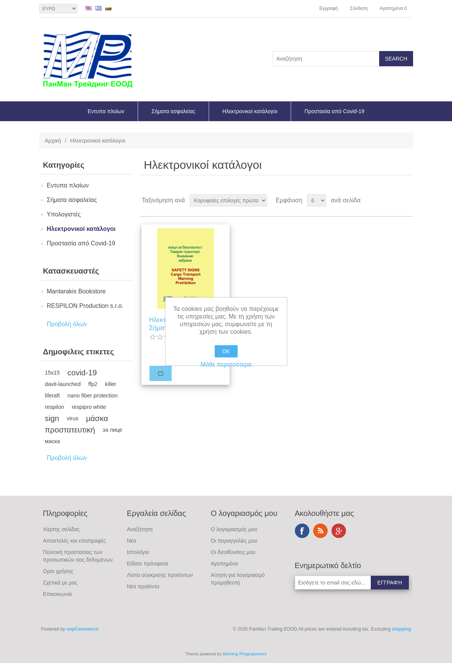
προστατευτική (70, 430)
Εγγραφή (328, 8)
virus (72, 418)
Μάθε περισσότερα (225, 364)
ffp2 (92, 384)
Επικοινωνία (57, 594)
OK (226, 351)
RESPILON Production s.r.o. (85, 306)
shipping (401, 629)
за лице (112, 430)
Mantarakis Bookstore (76, 291)
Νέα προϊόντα (143, 586)
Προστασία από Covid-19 (334, 111)
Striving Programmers (244, 654)
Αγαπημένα (224, 564)
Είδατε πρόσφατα (148, 564)
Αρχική (53, 141)
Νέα (131, 541)
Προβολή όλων (67, 324)
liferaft (52, 395)
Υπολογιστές (64, 214)
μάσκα (97, 418)
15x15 (52, 373)
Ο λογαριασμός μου (234, 529)
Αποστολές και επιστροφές (74, 541)
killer (110, 384)
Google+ (338, 531)
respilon (54, 407)
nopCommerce (82, 629)
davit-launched (63, 384)
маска (52, 441)
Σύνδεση (358, 8)
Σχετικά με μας (60, 583)
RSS (320, 531)
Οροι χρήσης (58, 571)
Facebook (302, 531)
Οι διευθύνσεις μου (233, 552)
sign (52, 418)
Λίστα (406, 200)
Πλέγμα (392, 200)
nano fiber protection (93, 395)
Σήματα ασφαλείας (173, 111)
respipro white (89, 407)
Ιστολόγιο (138, 552)
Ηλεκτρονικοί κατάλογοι (249, 111)
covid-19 (82, 372)
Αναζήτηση (140, 529)
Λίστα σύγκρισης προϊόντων (160, 575)
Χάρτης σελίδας (61, 529)
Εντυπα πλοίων (106, 111)
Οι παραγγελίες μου (234, 541)
